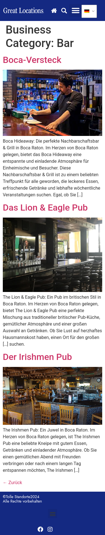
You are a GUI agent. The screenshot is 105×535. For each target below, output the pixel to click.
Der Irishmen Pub (37, 357)
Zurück (12, 482)
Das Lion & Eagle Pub (45, 207)
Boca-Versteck (32, 60)
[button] (75, 10)
